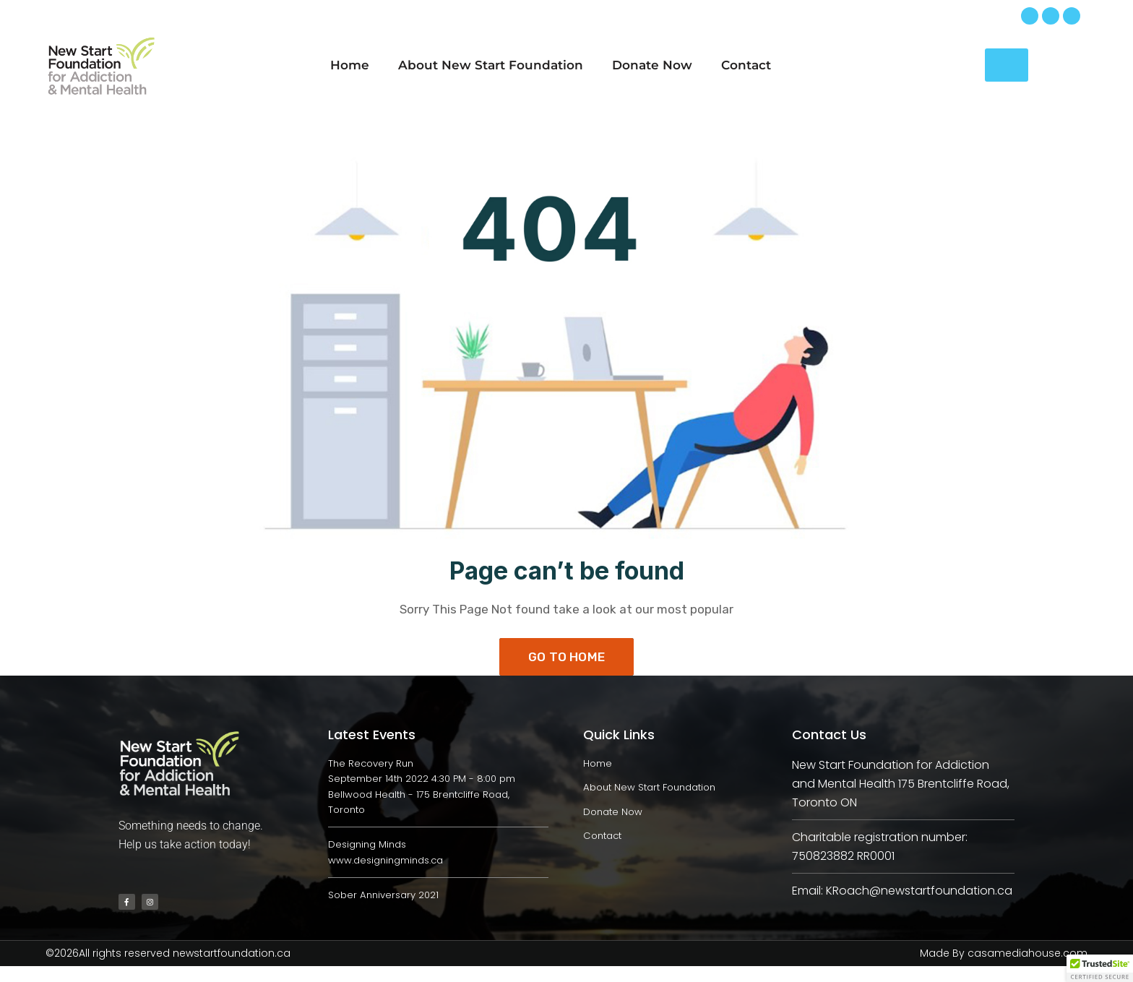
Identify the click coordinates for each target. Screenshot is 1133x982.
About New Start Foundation (490, 65)
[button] (1100, 968)
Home (349, 65)
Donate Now (652, 65)
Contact (746, 65)
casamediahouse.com (1027, 969)
